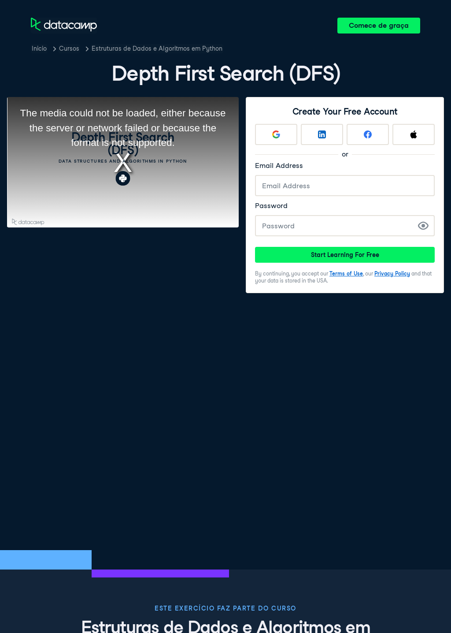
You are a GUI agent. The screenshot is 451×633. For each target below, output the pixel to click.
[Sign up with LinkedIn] (322, 134)
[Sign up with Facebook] (368, 134)
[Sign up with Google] (276, 134)
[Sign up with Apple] (413, 134)
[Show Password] (423, 225)
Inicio (39, 48)
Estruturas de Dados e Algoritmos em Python (157, 48)
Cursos (69, 48)
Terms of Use (346, 273)
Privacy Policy (392, 273)
